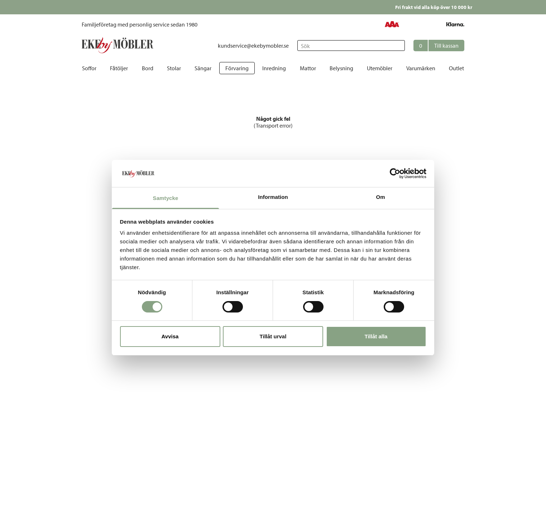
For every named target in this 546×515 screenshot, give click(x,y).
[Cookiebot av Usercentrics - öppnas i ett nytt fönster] (395, 173)
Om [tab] (380, 197)
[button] (438, 45)
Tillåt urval (273, 336)
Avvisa (170, 336)
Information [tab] (273, 197)
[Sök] (351, 45)
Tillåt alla (376, 336)
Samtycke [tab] (165, 198)
